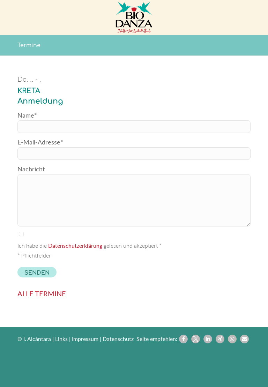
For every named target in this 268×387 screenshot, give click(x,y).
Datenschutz (118, 338)
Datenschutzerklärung (75, 245)
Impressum (85, 338)
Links (61, 338)
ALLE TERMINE (41, 293)
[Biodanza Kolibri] (134, 17)
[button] (183, 339)
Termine (28, 45)
